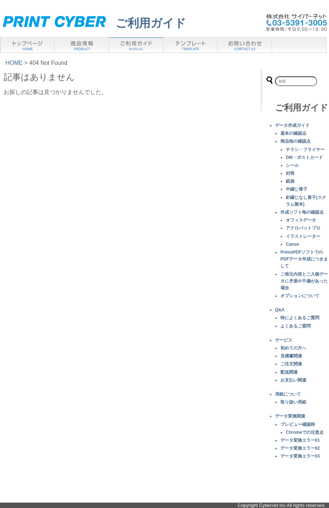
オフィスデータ (301, 220)
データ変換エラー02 (300, 448)
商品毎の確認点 (295, 141)
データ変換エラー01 (300, 440)
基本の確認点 (293, 133)
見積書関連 (291, 355)
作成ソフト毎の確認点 (302, 212)
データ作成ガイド (292, 125)
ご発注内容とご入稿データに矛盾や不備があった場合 (304, 281)
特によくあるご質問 (299, 317)
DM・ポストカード (304, 157)
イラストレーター (303, 236)
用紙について (288, 394)
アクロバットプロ (303, 228)
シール (292, 165)
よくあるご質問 (295, 326)
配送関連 (289, 372)
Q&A (280, 309)
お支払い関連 (293, 380)
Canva (292, 244)
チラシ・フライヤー (305, 149)
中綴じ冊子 (296, 189)
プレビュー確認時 (297, 424)
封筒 (290, 173)
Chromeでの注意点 (305, 432)
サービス (283, 340)
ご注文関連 (291, 363)
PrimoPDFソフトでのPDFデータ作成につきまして (304, 259)
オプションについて (299, 295)
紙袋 (290, 181)
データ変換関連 (290, 416)
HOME (14, 63)
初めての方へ (293, 348)
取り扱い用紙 (293, 402)
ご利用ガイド (151, 23)
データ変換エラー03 (300, 456)
